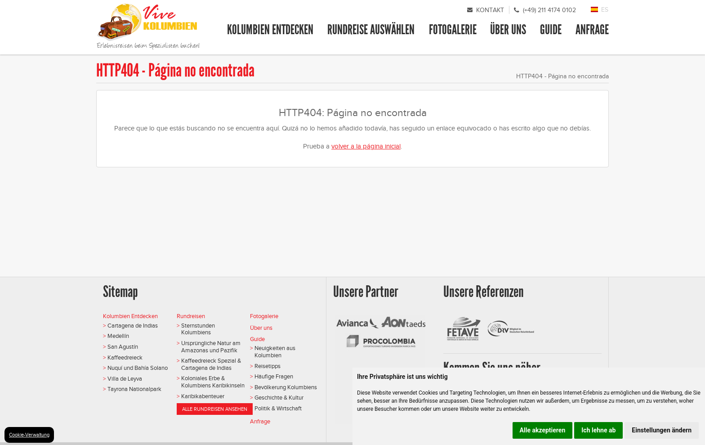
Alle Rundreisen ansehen (214, 409)
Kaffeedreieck (125, 357)
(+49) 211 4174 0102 (549, 10)
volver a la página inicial (366, 146)
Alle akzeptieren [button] (543, 430)
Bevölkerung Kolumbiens (285, 387)
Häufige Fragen (273, 376)
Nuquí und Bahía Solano (137, 367)
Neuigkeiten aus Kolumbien (274, 352)
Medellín (118, 336)
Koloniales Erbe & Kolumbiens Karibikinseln (213, 382)
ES (604, 9)
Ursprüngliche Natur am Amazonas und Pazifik (211, 347)
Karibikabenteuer (202, 396)
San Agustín (122, 346)
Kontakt (490, 10)
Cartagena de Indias (132, 325)
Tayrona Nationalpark (134, 389)
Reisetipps (267, 366)
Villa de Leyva (124, 378)
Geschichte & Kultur (278, 397)
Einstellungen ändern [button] (662, 430)
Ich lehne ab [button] (598, 430)
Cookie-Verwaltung (29, 434)
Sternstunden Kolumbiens (198, 329)
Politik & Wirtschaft (278, 408)
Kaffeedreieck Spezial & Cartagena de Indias (211, 364)
